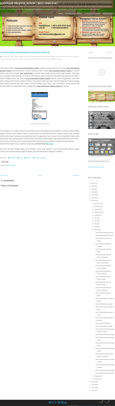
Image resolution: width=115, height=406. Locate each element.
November (97, 206)
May (95, 224)
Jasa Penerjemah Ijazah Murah (104, 235)
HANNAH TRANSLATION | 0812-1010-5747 (29, 3)
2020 (93, 200)
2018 (93, 384)
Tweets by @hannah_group (96, 167)
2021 (93, 197)
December (97, 203)
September (97, 212)
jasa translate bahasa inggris (29, 56)
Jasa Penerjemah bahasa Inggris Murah (25, 52)
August (96, 215)
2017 (93, 387)
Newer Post (3, 175)
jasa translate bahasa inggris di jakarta (49, 56)
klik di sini (49, 144)
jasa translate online (45, 59)
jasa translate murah (33, 59)
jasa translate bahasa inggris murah (16, 59)
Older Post (76, 175)
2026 (93, 183)
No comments (58, 59)
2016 (93, 390)
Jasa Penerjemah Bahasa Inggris (104, 334)
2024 (93, 189)
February (97, 376)
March (96, 229)
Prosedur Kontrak (73, 13)
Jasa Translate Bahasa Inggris (104, 304)
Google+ (28, 157)
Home (60, 13)
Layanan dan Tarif (92, 13)
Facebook (11, 157)
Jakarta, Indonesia (11, 165)
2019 (93, 382)
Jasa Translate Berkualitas (102, 323)
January (96, 379)
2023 (93, 192)
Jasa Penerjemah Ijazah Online (104, 232)
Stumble (36, 157)
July (95, 218)
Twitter (20, 157)
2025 (93, 186)
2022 (93, 195)
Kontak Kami (108, 13)
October (96, 209)
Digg (43, 157)
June (96, 221)
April (95, 227)
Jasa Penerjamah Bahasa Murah (104, 373)
